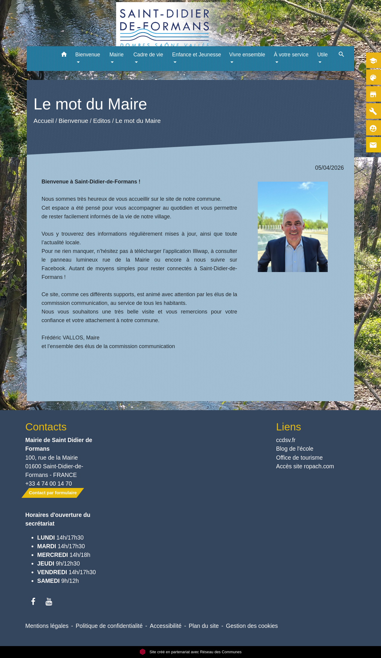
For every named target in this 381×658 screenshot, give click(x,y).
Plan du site (204, 626)
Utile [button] (322, 55)
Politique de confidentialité (109, 626)
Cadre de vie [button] (148, 55)
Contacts (46, 427)
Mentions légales (46, 626)
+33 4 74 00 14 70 (48, 483)
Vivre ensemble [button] (247, 55)
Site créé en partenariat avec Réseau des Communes (191, 652)
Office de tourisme (299, 457)
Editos (101, 120)
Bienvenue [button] (87, 55)
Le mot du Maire (138, 120)
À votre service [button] (291, 55)
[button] (64, 55)
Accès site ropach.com (305, 466)
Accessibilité (166, 626)
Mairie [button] (116, 55)
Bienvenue (73, 120)
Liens (288, 427)
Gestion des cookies (252, 626)
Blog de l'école (294, 448)
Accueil (43, 120)
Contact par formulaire (53, 492)
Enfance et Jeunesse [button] (196, 55)
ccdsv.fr (286, 440)
